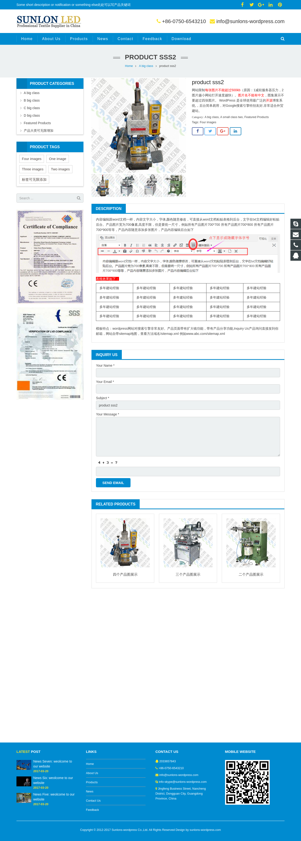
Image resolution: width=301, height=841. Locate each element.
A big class (146, 66)
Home (129, 66)
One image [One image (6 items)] (57, 159)
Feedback (92, 810)
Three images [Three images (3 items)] (33, 169)
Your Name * (105, 365)
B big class (32, 100)
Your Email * (105, 382)
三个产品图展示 (188, 574)
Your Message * (107, 414)
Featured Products (256, 117)
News (90, 791)
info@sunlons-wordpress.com (250, 21)
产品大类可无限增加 (38, 130)
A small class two (231, 117)
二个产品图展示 (251, 574)
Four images (208, 122)
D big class (32, 115)
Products (92, 782)
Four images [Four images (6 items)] (31, 159)
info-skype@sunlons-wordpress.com (183, 782)
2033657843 (167, 761)
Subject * (102, 398)
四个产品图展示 (125, 574)
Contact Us (93, 800)
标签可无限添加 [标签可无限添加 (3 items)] (34, 179)
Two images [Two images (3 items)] (60, 169)
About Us (92, 773)
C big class (32, 108)
